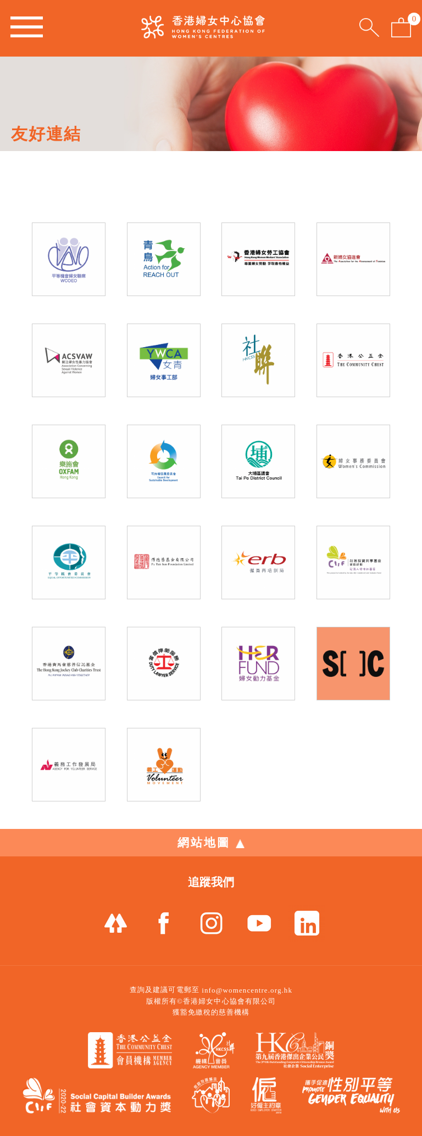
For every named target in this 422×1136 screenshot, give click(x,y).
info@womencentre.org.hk (247, 990)
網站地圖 (211, 842)
